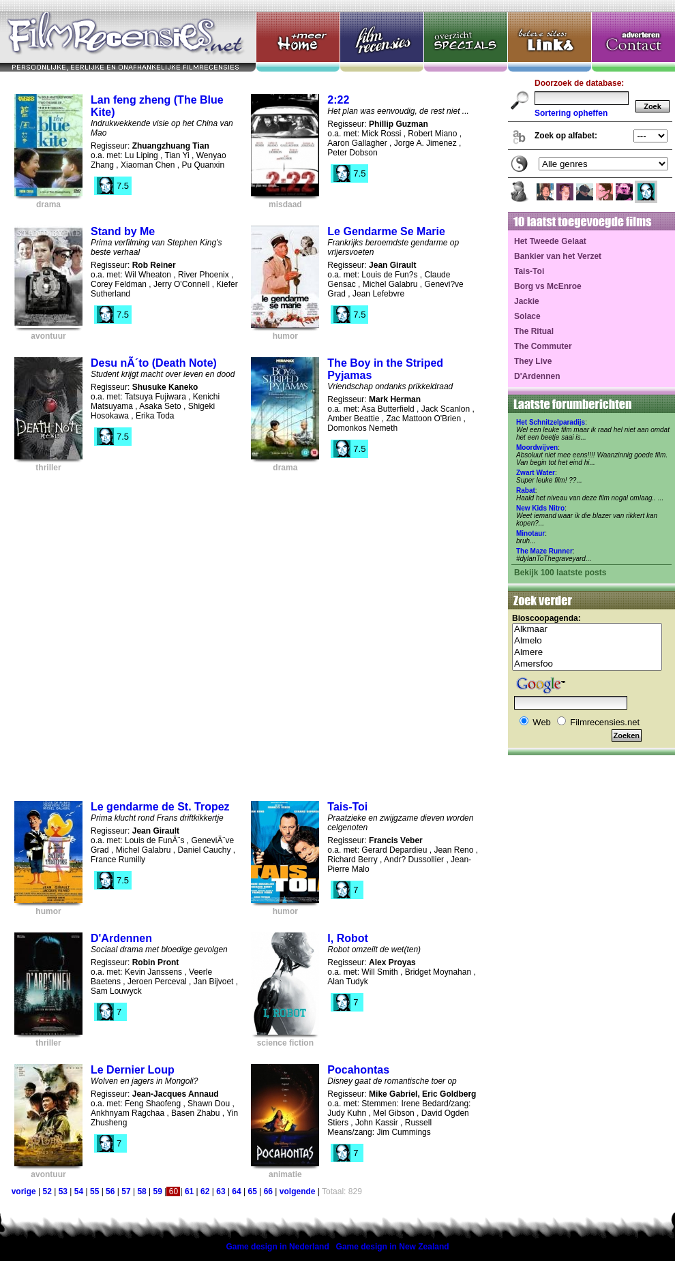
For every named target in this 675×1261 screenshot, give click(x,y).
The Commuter (543, 346)
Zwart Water (535, 472)
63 (220, 1191)
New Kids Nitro (540, 508)
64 (236, 1191)
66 (268, 1191)
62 (204, 1191)
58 (141, 1191)
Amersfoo (587, 664)
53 (63, 1191)
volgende (298, 1191)
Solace (527, 316)
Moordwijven (537, 447)
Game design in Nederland (277, 1246)
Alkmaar (587, 629)
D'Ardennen (537, 376)
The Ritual (534, 331)
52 (46, 1191)
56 (110, 1191)
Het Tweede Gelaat (550, 241)
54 (78, 1191)
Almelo (587, 641)
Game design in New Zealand (392, 1246)
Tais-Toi (529, 271)
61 (189, 1191)
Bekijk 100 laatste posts (560, 572)
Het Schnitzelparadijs (550, 422)
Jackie (526, 301)
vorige (24, 1191)
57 (125, 1191)
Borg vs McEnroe (548, 286)
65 (252, 1191)
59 (157, 1191)
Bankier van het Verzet (557, 256)
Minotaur (530, 533)
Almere (587, 652)
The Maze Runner (544, 551)
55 (94, 1191)
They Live (533, 361)
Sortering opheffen (571, 113)
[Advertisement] (152, 633)
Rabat (525, 490)
